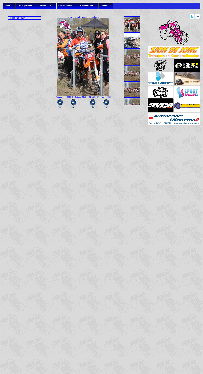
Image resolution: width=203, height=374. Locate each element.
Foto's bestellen (65, 6)
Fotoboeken (45, 6)
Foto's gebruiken (24, 6)
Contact (104, 6)
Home (7, 6)
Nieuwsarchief (86, 6)
